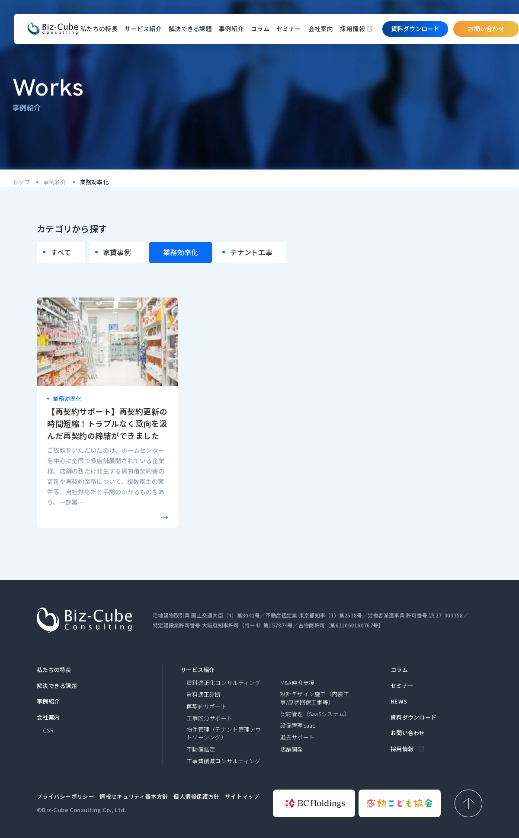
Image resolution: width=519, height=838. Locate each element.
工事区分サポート (209, 718)
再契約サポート (206, 706)
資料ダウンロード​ (415, 28)
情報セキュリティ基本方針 (133, 796)
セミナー (288, 28)
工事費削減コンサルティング (223, 761)
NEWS (399, 701)
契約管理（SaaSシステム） (315, 714)
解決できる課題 (57, 686)
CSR (48, 730)
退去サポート (297, 737)
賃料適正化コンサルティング (223, 683)
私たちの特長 (99, 28)
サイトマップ (242, 796)
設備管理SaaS (298, 725)
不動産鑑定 (200, 749)
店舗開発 (291, 749)
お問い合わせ (486, 28)
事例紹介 (231, 28)
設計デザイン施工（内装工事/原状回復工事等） (314, 698)
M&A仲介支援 (297, 683)
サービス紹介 (197, 670)
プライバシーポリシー (65, 796)
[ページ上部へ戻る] (468, 803)
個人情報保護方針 (196, 796)
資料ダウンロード (413, 717)
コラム (260, 28)
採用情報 (352, 28)
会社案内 (320, 28)
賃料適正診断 (203, 694)
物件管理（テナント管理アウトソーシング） (223, 733)
